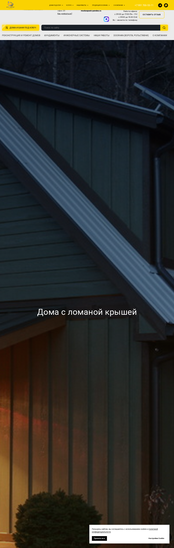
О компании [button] (160, 35)
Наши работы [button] (102, 35)
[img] (15, 7)
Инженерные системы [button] (77, 35)
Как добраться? (65, 14)
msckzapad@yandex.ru (91, 11)
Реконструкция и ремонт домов (21, 35)
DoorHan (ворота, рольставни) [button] (131, 35)
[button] (151, 6)
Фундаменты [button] (52, 35)
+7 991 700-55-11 (124, 4)
